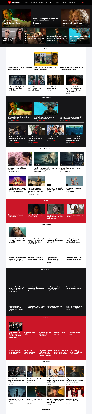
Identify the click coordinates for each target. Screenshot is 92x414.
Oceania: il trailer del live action (75, 215)
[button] (82, 2)
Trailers (5, 42)
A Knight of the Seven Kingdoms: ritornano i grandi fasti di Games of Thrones (35, 190)
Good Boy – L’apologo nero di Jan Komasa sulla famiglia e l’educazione (74, 240)
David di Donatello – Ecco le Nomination (36, 379)
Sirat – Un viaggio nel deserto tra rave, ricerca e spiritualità (55, 240)
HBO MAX (30, 185)
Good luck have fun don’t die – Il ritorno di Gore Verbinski (45, 118)
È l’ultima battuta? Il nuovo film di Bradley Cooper (19, 118)
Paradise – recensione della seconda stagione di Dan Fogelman (46, 169)
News (34, 25)
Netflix (10, 164)
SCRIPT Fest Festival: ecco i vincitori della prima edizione (44, 68)
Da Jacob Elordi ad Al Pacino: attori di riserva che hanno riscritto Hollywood (45, 353)
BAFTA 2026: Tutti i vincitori (29, 333)
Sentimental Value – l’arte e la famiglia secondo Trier (74, 258)
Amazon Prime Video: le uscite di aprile (34, 400)
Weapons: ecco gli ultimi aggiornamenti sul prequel (16, 400)
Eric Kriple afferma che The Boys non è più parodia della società (71, 68)
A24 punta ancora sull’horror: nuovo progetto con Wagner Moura (74, 380)
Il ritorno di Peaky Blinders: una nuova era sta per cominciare (17, 88)
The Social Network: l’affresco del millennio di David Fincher (17, 138)
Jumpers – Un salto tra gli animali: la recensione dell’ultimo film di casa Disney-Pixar (36, 241)
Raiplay (49, 185)
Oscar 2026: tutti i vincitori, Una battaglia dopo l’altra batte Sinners (15, 335)
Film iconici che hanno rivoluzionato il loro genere (76, 352)
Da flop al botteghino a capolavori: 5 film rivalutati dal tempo (61, 352)
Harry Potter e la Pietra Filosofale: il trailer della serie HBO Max (55, 216)
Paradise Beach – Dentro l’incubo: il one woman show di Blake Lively (73, 138)
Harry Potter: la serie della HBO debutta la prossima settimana (16, 380)
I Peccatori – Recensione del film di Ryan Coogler (35, 258)
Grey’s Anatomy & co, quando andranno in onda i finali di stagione (55, 380)
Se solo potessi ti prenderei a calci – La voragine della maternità (17, 240)
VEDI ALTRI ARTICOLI (46, 409)
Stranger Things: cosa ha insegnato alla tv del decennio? (15, 352)
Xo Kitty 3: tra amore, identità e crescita (19, 169)
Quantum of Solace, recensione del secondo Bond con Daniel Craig (72, 118)
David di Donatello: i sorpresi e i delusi (53, 87)
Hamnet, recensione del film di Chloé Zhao (54, 307)
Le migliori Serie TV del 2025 (60, 333)
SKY (61, 164)
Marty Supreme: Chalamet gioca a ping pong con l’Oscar (74, 307)
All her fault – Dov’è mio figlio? (73, 189)
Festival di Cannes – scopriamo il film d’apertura (75, 400)
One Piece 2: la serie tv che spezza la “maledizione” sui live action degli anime (17, 189)
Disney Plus (37, 164)
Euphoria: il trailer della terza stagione (35, 215)
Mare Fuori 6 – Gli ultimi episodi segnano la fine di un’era (55, 189)
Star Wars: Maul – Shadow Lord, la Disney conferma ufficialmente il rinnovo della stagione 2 (74, 89)
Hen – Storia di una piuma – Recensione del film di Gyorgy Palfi (36, 138)
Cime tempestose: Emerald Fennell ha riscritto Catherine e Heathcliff (17, 259)
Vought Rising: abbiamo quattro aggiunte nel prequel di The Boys (35, 88)
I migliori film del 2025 (75, 333)
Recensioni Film (6, 25)
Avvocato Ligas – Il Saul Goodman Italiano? (71, 169)
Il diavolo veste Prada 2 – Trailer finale (16, 215)
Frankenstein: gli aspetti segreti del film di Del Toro (29, 352)
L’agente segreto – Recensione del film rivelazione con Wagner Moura (54, 260)
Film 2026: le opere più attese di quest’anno (45, 334)
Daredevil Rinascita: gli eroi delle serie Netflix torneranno (19, 68)
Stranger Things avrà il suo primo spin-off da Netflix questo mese (55, 400)
